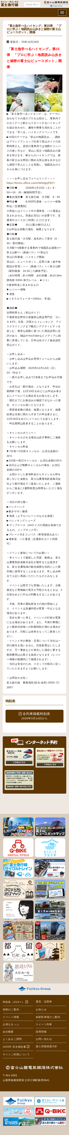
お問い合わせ (44, 1039)
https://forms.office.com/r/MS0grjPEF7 (31, 183)
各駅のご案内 (11, 1009)
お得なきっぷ (11, 1024)
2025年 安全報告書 (14, 1046)
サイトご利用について (16, 1054)
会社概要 (8, 1031)
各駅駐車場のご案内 (48, 1017)
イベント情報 (11, 1017)
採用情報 (41, 1031)
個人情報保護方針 (46, 1046)
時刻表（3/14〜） (13, 1001)
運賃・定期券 (44, 1001)
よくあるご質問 (12, 1039)
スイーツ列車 (44, 1024)
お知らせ (41, 1009)
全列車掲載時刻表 (34, 716)
